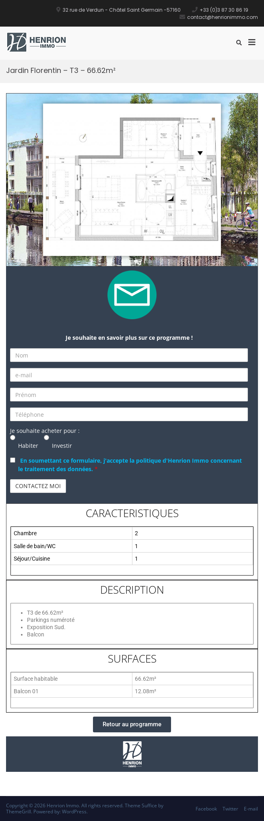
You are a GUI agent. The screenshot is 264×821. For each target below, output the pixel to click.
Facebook (206, 808)
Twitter (230, 808)
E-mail (251, 808)
